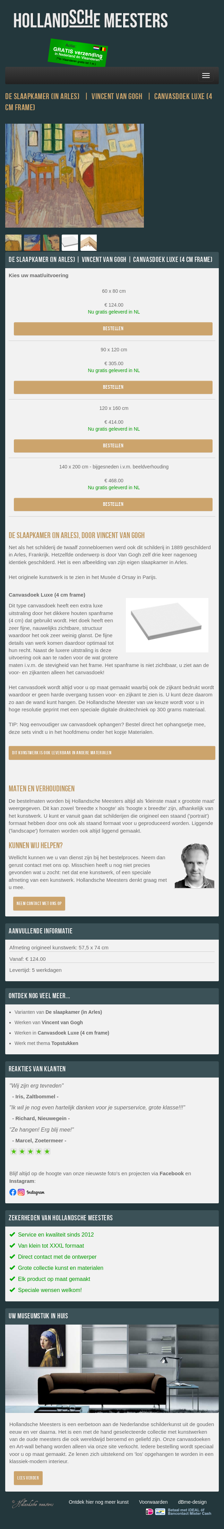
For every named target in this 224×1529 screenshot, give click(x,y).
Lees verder (28, 1478)
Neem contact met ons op (39, 903)
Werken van (49, 1022)
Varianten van (58, 1012)
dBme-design (192, 1502)
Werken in (62, 1033)
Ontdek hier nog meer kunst (99, 1502)
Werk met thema (46, 1043)
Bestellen (113, 328)
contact (33, 865)
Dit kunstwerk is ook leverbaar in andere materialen (62, 753)
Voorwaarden (153, 1502)
